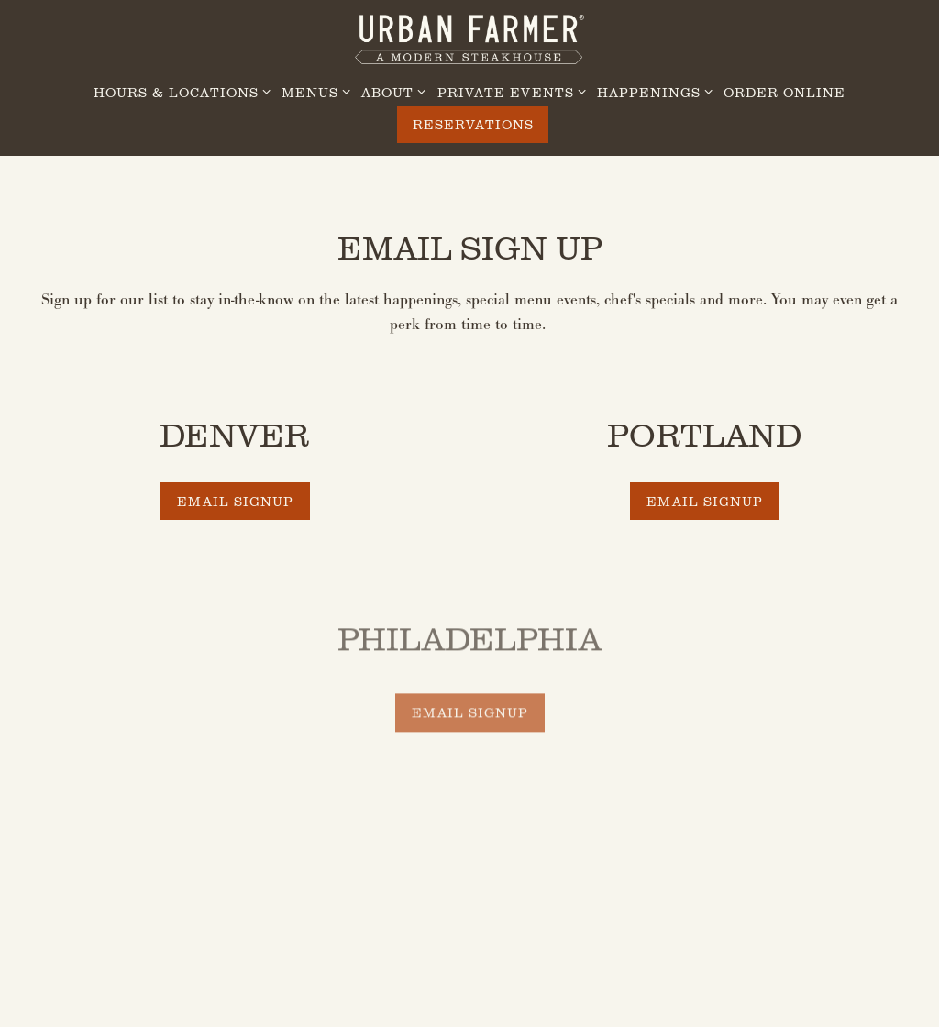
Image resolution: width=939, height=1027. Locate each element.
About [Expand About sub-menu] (390, 91)
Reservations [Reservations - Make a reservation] (473, 124)
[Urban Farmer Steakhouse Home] (469, 37)
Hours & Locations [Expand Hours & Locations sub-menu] (179, 91)
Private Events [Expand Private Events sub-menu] (508, 91)
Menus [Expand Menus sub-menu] (313, 91)
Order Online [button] (784, 92)
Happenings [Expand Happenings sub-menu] (651, 91)
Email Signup (235, 501)
